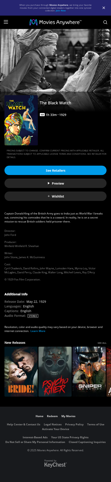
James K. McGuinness (32, 257)
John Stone (11, 257)
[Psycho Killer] (55, 372)
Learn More (37, 331)
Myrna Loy (81, 268)
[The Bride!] (21, 372)
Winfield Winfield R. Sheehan (21, 246)
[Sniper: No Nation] (89, 372)
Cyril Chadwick (13, 268)
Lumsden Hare (64, 268)
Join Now (61, 10)
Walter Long (55, 272)
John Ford (10, 235)
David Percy (24, 272)
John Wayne (47, 268)
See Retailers (55, 170)
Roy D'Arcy (88, 272)
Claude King (40, 272)
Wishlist (55, 196)
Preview (55, 183)
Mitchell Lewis (72, 272)
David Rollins (30, 268)
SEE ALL (102, 342)
